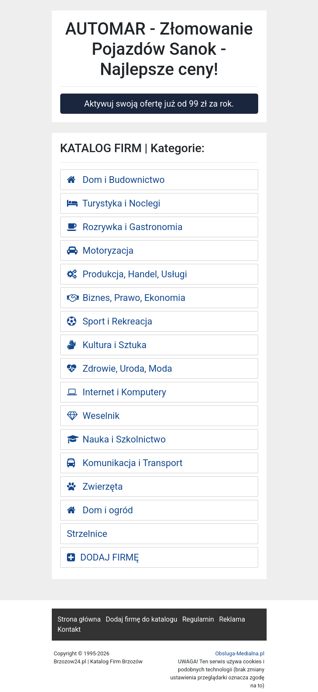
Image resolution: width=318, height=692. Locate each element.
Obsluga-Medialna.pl (240, 653)
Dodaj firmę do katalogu (141, 619)
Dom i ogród (100, 510)
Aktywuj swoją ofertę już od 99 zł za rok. (159, 104)
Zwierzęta (95, 486)
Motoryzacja (100, 250)
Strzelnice (87, 533)
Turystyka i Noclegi (113, 203)
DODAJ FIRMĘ (103, 557)
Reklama (232, 619)
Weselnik (93, 415)
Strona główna (79, 619)
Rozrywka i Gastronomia (125, 227)
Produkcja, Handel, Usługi (127, 274)
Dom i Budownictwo (116, 179)
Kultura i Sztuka (107, 345)
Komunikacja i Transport (125, 463)
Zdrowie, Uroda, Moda (119, 368)
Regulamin (198, 619)
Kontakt (69, 629)
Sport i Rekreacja (109, 321)
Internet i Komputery (116, 392)
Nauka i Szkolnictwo (116, 439)
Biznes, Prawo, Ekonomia (126, 297)
